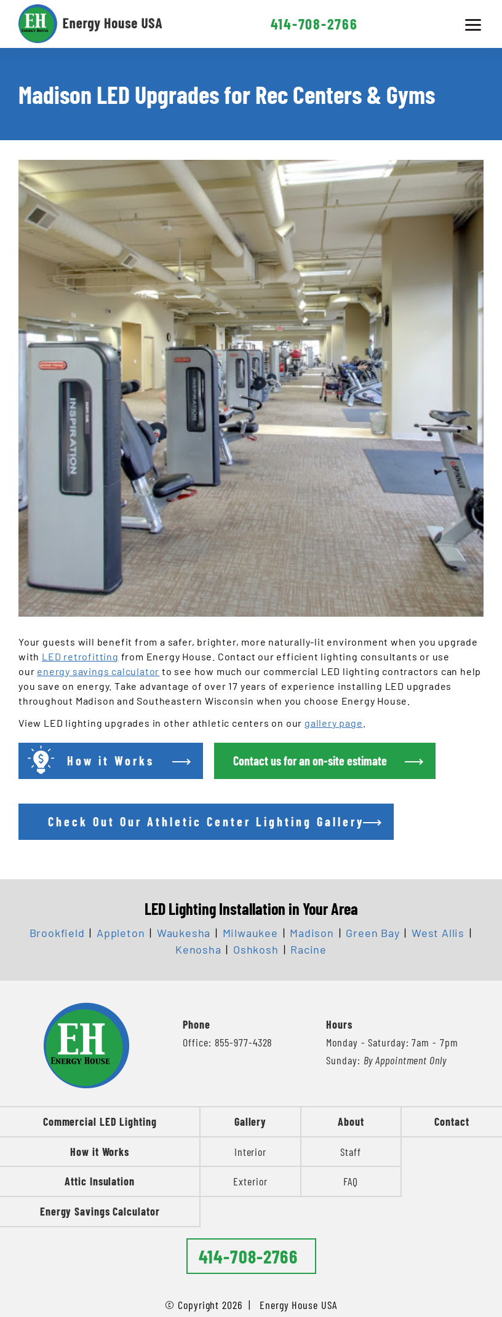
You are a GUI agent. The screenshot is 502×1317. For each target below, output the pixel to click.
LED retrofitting (80, 656)
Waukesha (183, 932)
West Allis (438, 932)
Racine (308, 949)
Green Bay (372, 932)
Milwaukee (250, 932)
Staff (350, 1151)
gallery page (334, 723)
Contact (451, 1121)
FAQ (350, 1181)
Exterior (250, 1181)
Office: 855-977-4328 (228, 1042)
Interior (250, 1151)
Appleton (121, 932)
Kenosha (198, 949)
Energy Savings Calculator (100, 1211)
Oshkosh (256, 949)
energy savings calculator (98, 671)
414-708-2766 (314, 24)
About (351, 1121)
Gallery (250, 1121)
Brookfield (57, 932)
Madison (312, 932)
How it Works (99, 1151)
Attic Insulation (99, 1181)
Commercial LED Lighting (100, 1121)
